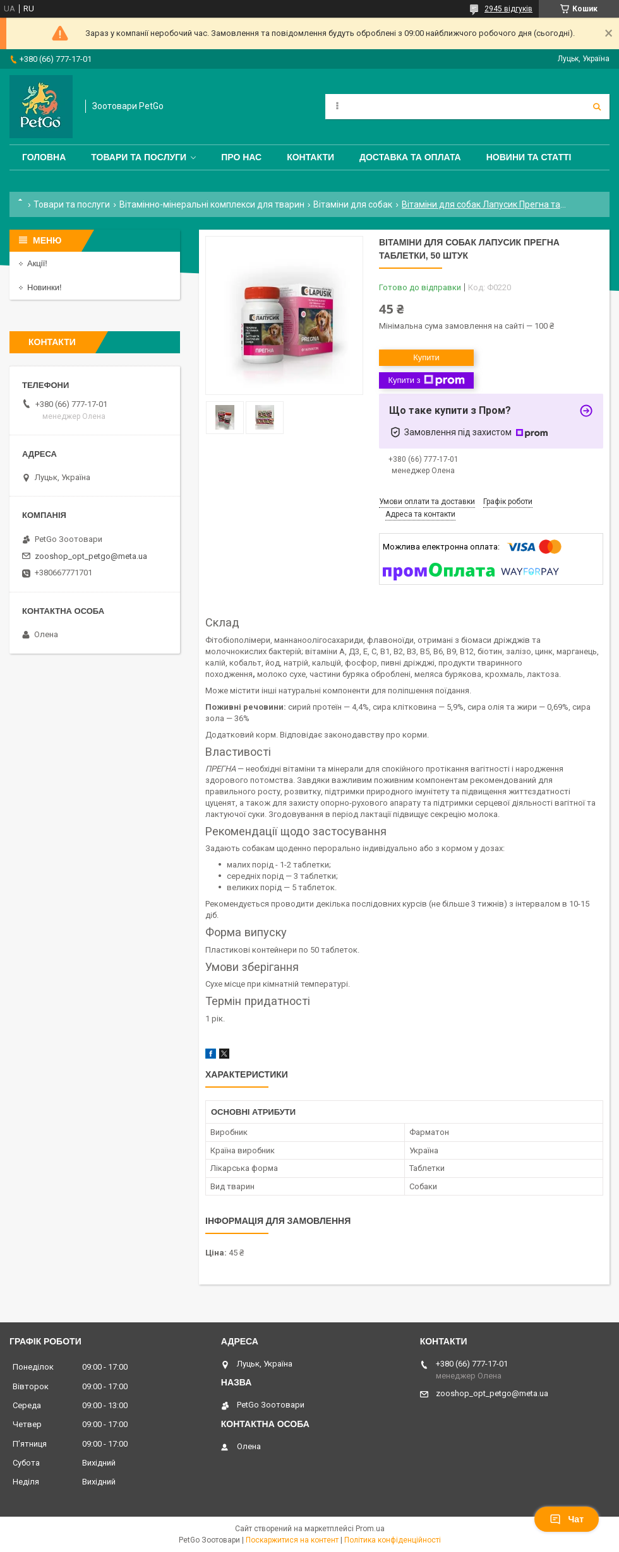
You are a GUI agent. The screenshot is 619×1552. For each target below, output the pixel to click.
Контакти (310, 157)
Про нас (241, 157)
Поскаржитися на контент (292, 1540)
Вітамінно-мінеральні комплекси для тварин (211, 204)
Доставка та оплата (410, 157)
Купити (426, 357)
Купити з (426, 380)
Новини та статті (529, 157)
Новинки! (44, 287)
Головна (44, 157)
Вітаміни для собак (352, 204)
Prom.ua (370, 1528)
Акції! (37, 263)
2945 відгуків (508, 8)
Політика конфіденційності (392, 1540)
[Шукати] (597, 106)
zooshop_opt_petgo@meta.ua (91, 556)
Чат (567, 1519)
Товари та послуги (138, 157)
